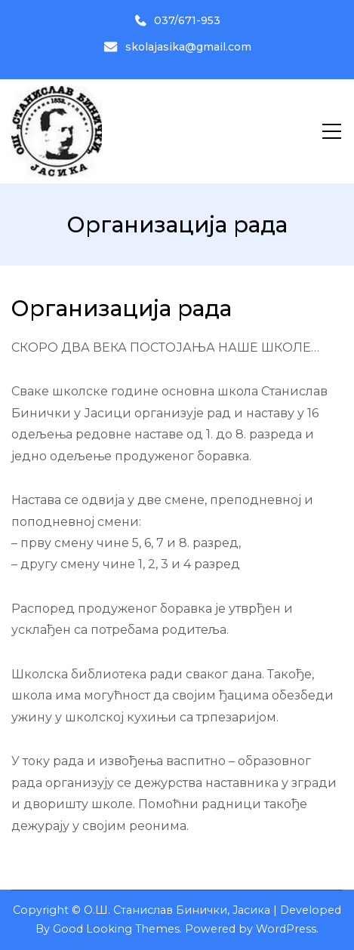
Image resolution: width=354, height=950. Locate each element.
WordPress (286, 929)
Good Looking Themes (116, 929)
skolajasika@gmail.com (177, 47)
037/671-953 (177, 20)
